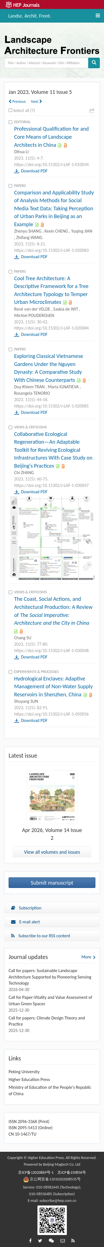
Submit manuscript (52, 882)
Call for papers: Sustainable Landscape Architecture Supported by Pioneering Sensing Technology (50, 977)
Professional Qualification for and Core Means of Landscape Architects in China (51, 136)
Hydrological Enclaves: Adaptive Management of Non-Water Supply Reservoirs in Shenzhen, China (53, 686)
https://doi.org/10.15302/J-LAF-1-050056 (51, 714)
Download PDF (34, 171)
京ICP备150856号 (71, 1172)
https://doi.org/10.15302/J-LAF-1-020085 (51, 406)
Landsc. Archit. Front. (29, 15)
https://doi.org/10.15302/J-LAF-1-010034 (51, 164)
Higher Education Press (29, 1079)
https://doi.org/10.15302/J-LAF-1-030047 (51, 485)
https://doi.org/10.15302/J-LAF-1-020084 (51, 328)
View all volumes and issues (52, 852)
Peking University (24, 1071)
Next (36, 101)
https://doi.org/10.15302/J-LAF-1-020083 (51, 250)
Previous (17, 101)
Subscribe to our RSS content (40, 935)
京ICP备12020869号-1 (36, 1172)
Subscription (26, 908)
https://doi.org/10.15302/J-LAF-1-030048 (51, 650)
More (86, 957)
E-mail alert (25, 921)
